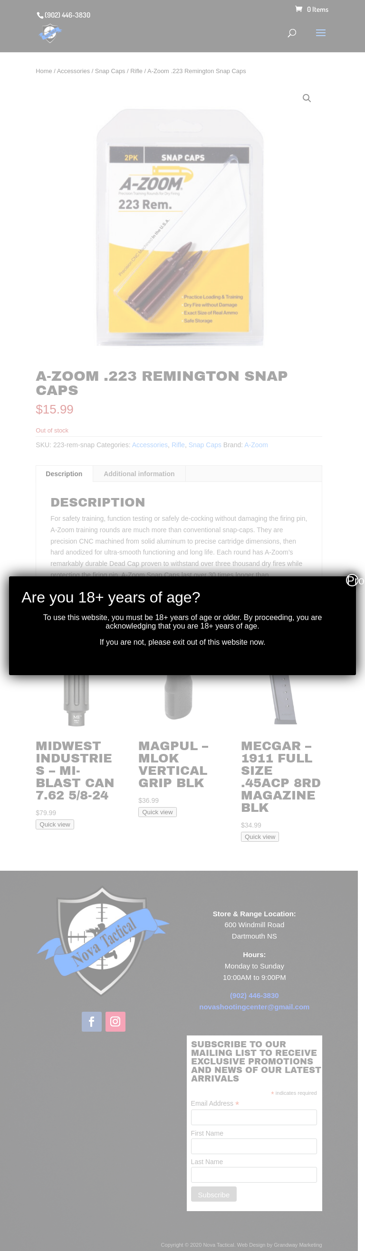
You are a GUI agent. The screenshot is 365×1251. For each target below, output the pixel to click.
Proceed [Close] (352, 580)
